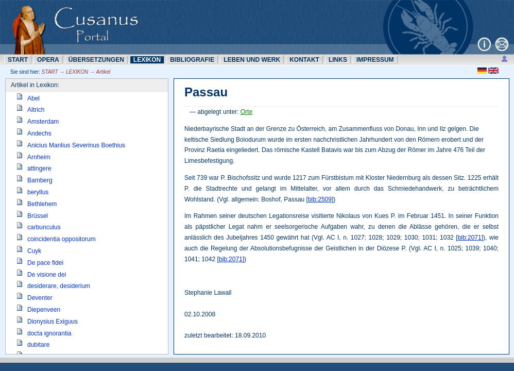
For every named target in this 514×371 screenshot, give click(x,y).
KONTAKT (304, 59)
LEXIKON (147, 59)
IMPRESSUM (375, 59)
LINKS (338, 59)
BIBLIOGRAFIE (192, 59)
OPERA (48, 59)
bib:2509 (320, 199)
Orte (246, 111)
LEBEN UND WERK (252, 59)
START (18, 59)
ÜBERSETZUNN (96, 59)
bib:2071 (470, 237)
